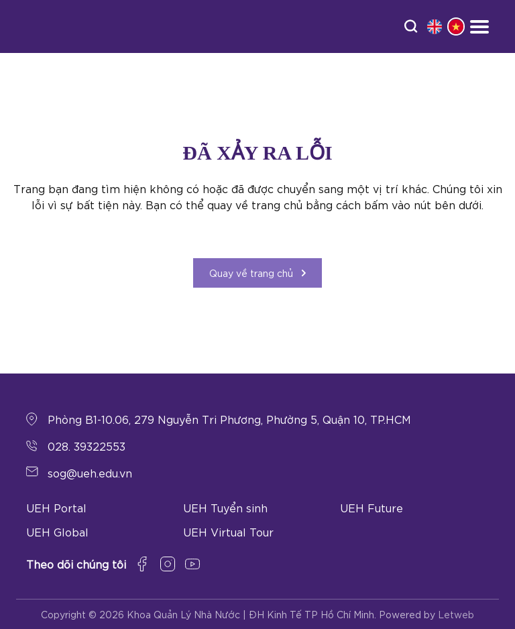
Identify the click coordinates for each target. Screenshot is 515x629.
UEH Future (371, 507)
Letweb (456, 614)
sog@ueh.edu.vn (90, 472)
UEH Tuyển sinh (225, 507)
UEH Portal (56, 507)
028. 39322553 (86, 446)
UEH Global (57, 531)
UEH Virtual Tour (228, 531)
